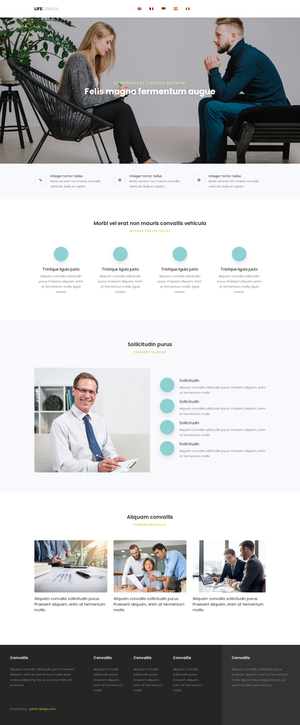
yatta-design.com (42, 709)
